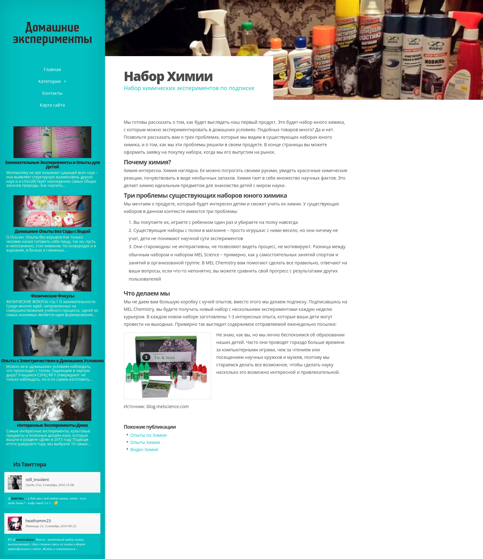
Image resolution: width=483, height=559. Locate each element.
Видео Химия (144, 449)
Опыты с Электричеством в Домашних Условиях (52, 361)
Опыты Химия (145, 442)
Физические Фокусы (52, 296)
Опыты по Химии (148, 435)
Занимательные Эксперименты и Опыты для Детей (52, 164)
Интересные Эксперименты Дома (52, 425)
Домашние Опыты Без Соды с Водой (52, 231)
